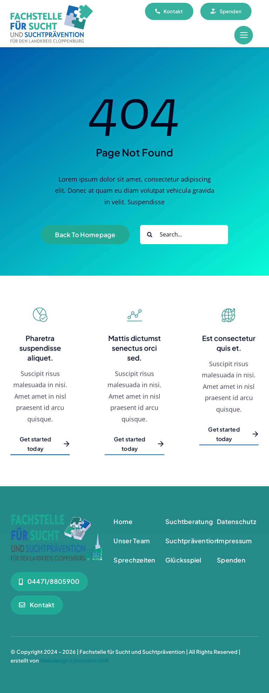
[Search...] (184, 234)
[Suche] (149, 234)
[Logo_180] (52, 7)
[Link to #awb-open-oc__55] (243, 35)
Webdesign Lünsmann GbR (74, 660)
